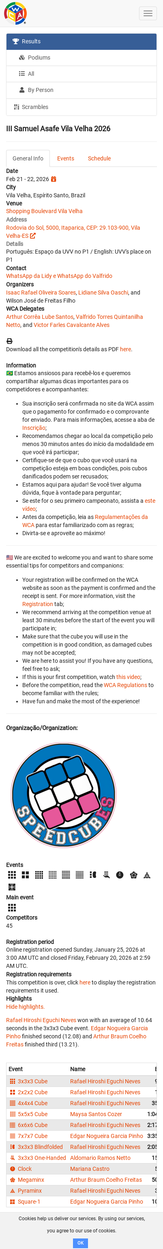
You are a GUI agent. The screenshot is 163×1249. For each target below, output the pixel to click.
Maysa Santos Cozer (96, 1114)
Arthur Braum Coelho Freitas (106, 1179)
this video (128, 677)
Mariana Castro (89, 1169)
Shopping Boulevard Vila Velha (44, 211)
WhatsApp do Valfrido (84, 276)
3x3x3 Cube (28, 1081)
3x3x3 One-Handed (37, 1158)
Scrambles (30, 106)
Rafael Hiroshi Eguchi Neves (41, 1020)
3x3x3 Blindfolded (36, 1147)
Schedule (99, 158)
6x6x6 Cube (28, 1125)
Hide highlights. (25, 1006)
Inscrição (33, 428)
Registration (37, 604)
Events (65, 158)
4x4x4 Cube (28, 1103)
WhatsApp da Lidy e (31, 276)
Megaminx (26, 1179)
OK (80, 1243)
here (125, 349)
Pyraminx (25, 1190)
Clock (20, 1169)
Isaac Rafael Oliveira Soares (41, 292)
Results (27, 41)
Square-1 (25, 1201)
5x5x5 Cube (28, 1114)
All (26, 73)
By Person (36, 90)
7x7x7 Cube (28, 1136)
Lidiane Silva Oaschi (103, 292)
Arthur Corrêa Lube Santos (39, 317)
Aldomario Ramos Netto (100, 1158)
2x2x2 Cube (28, 1092)
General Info (28, 158)
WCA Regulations (125, 685)
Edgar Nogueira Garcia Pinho (106, 1136)
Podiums (34, 57)
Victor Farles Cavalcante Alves (71, 325)
